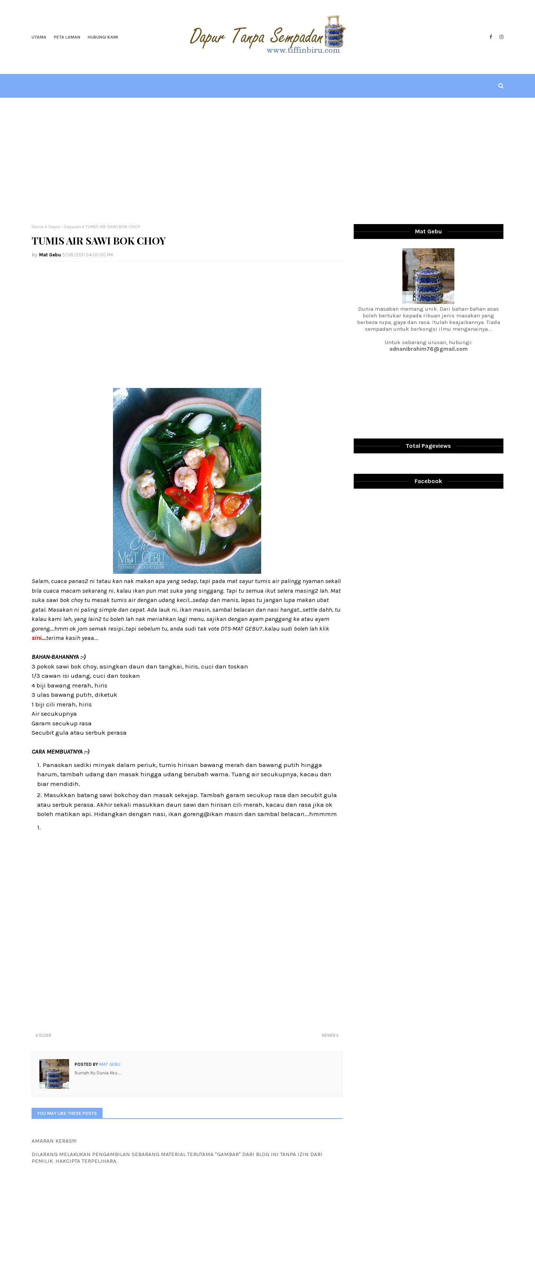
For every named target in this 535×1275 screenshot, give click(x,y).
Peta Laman (67, 37)
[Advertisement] (267, 161)
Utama (39, 37)
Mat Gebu (50, 255)
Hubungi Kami (103, 37)
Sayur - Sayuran (64, 226)
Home (38, 226)
